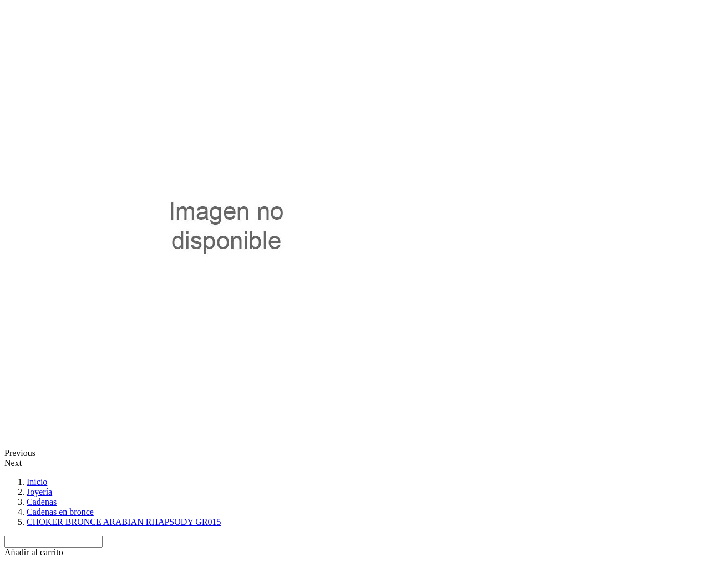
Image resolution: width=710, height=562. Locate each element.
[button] (33, 552)
